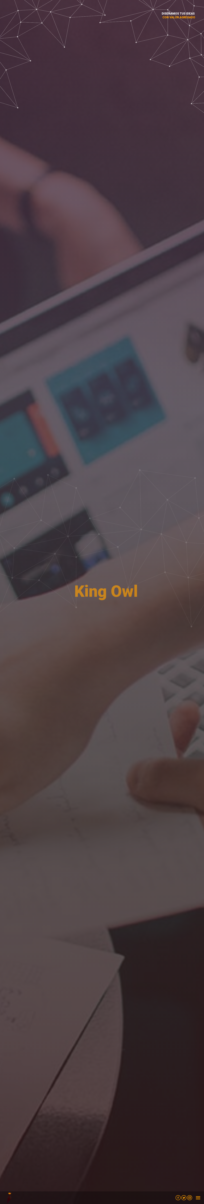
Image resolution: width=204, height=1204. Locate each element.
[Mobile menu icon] (198, 1198)
